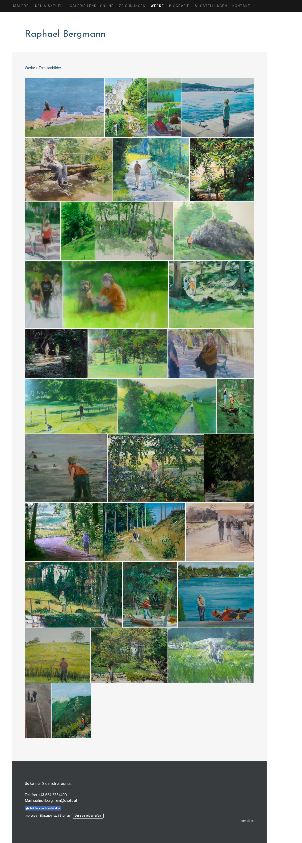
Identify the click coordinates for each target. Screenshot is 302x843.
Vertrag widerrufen (88, 815)
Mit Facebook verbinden (43, 808)
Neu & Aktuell (50, 6)
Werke (157, 6)
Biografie (179, 6)
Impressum (32, 815)
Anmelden (247, 821)
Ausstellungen (211, 6)
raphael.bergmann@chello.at (55, 800)
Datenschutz (49, 815)
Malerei (21, 6)
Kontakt (241, 6)
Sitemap (64, 815)
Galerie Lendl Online (92, 6)
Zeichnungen (132, 6)
